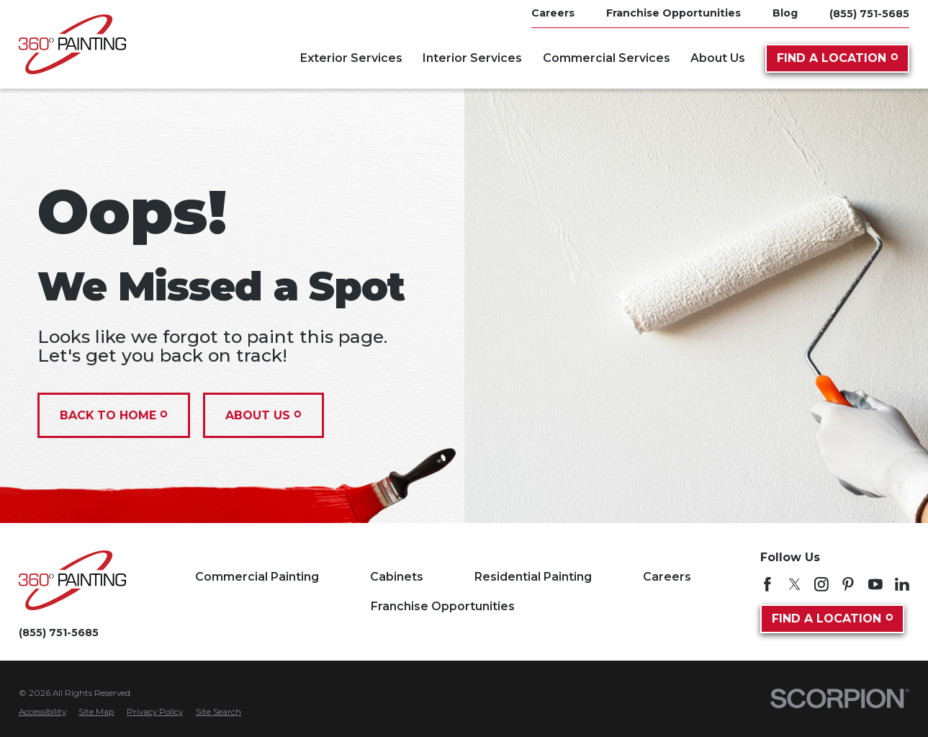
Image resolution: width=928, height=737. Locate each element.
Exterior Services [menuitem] (351, 58)
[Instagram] (821, 584)
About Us (263, 415)
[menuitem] (42, 712)
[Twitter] (795, 584)
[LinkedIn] (902, 584)
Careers (553, 12)
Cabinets (396, 577)
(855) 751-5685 (869, 14)
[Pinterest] (848, 584)
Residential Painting (533, 577)
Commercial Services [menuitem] (606, 58)
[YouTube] (875, 584)
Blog (785, 12)
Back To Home (114, 415)
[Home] (72, 44)
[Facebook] (767, 584)
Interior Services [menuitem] (472, 58)
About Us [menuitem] (717, 58)
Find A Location (837, 58)
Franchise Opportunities (673, 12)
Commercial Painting (257, 577)
